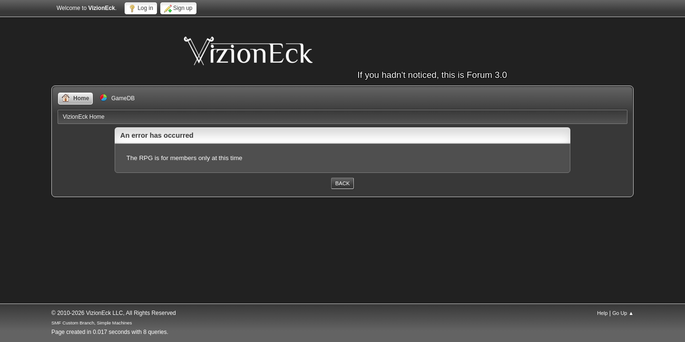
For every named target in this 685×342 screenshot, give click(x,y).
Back (342, 183)
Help (602, 313)
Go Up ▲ (623, 313)
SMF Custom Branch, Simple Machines (91, 322)
